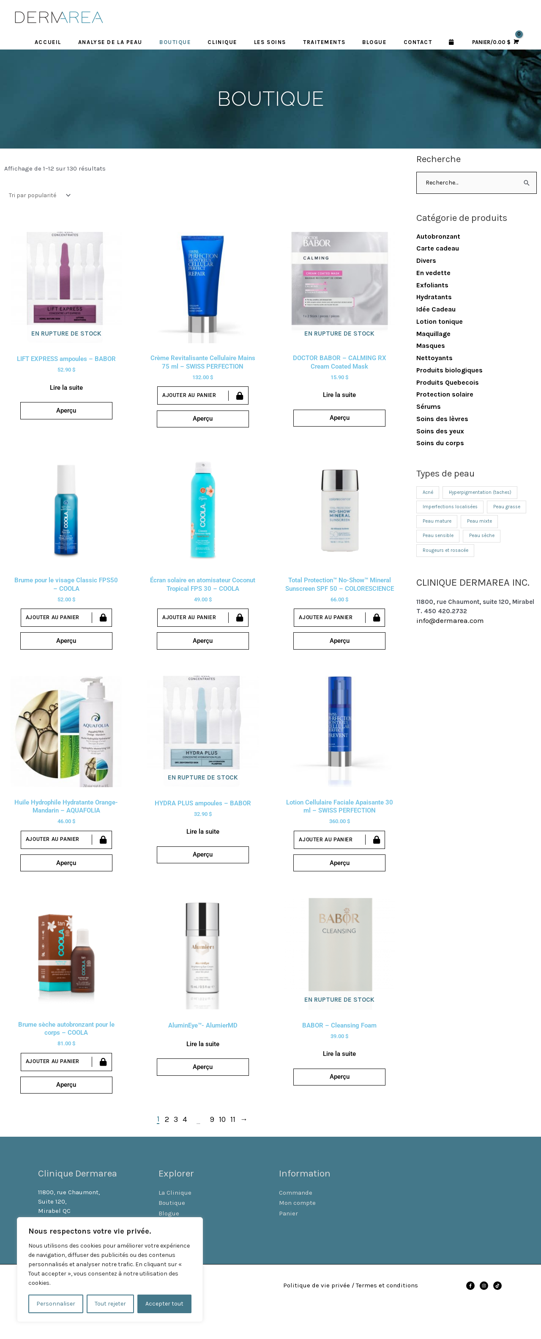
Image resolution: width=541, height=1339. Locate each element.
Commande (295, 1224)
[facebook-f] (471, 1316)
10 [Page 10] (222, 1150)
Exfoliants (432, 285)
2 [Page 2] (167, 1150)
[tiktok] (498, 1316)
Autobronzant (438, 237)
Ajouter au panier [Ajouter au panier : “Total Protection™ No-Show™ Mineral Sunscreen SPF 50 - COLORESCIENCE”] (325, 628)
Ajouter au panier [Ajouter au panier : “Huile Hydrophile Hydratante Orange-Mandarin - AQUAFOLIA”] (52, 858)
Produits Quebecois (447, 383)
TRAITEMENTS (324, 42)
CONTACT (418, 42)
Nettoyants (434, 359)
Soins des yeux (440, 431)
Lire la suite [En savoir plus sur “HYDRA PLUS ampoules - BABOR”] (202, 850)
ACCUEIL (48, 42)
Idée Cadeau (436, 310)
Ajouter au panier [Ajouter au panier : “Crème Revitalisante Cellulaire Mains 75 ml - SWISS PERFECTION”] (189, 399)
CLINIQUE (222, 42)
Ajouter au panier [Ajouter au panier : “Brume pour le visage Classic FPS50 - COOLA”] (52, 628)
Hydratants (434, 298)
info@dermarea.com (450, 625)
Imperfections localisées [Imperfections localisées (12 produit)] (452, 509)
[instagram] (484, 1316)
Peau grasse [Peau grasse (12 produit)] (512, 509)
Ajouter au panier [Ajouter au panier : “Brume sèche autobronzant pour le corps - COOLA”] (52, 1088)
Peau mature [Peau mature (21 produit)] (437, 524)
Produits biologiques (449, 371)
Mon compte (297, 1234)
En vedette (433, 274)
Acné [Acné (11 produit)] (428, 494)
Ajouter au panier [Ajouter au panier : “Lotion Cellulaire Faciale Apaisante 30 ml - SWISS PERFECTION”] (325, 858)
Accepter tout (164, 1303)
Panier (288, 1244)
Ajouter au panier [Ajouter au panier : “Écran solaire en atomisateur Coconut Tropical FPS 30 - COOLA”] (189, 628)
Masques (430, 346)
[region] (110, 1269)
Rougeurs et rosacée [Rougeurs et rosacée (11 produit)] (447, 555)
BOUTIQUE (175, 42)
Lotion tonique (439, 322)
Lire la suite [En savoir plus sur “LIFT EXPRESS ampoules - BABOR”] (66, 390)
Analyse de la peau (110, 42)
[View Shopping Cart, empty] (494, 43)
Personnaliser (55, 1303)
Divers (426, 261)
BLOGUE (374, 42)
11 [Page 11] (232, 1150)
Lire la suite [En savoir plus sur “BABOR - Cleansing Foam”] (339, 1080)
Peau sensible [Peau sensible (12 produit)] (439, 540)
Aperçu (66, 417)
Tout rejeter (110, 1303)
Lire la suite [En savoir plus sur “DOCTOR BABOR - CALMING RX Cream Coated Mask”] (339, 398)
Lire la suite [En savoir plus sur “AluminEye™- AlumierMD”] (202, 1070)
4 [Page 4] (185, 1150)
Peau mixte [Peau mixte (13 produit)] (482, 524)
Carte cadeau (437, 249)
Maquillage (433, 334)
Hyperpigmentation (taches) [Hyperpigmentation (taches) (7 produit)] (483, 494)
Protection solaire (444, 395)
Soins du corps (440, 444)
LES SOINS (270, 42)
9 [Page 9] (212, 1150)
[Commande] (38, 196)
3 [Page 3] (176, 1150)
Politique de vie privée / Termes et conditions (352, 1316)
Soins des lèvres (442, 420)
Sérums (428, 407)
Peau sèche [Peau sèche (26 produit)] (486, 540)
